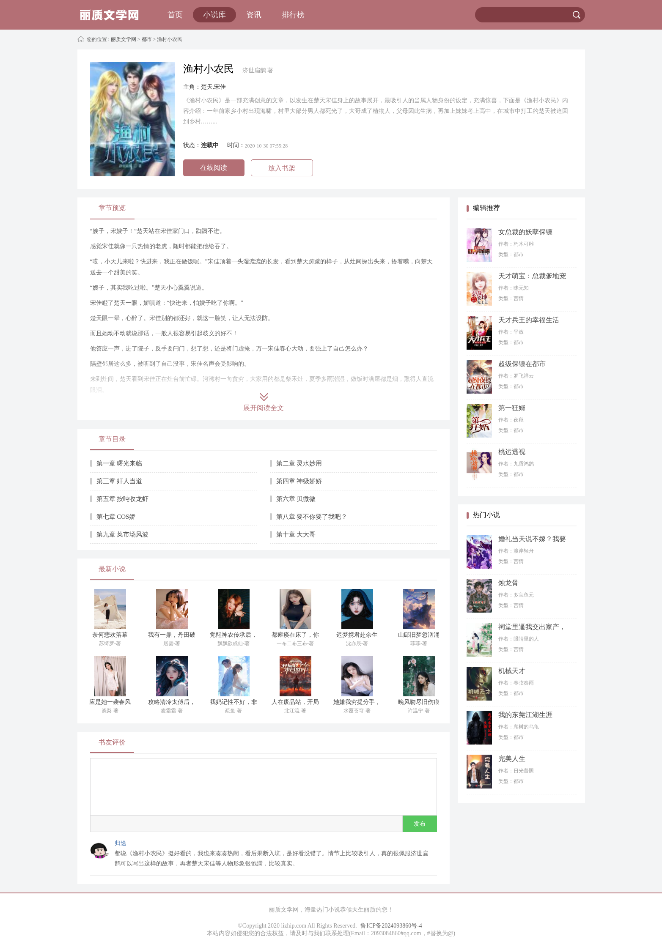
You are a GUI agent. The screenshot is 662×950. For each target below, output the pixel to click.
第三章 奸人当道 (119, 481)
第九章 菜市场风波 (122, 534)
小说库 (214, 15)
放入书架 (281, 168)
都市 (147, 39)
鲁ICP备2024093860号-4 (391, 926)
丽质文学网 (123, 39)
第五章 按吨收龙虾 (122, 499)
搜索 (576, 14)
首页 (175, 15)
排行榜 (293, 15)
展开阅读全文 (263, 407)
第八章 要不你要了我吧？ (312, 516)
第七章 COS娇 (116, 516)
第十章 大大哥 (296, 534)
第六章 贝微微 (296, 499)
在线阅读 (213, 167)
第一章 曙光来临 (119, 463)
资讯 (253, 15)
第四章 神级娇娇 (299, 481)
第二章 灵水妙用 (299, 463)
